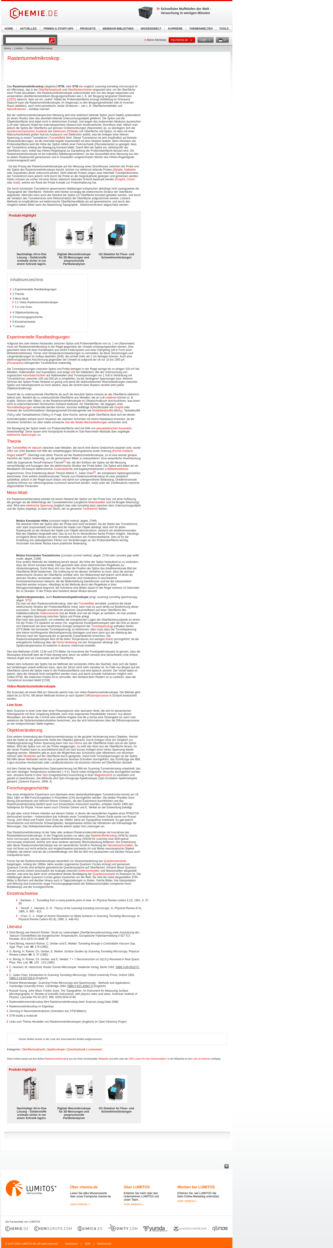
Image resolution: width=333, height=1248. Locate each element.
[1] (25, 454)
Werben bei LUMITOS (196, 1187)
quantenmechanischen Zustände (27, 131)
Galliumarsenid (49, 613)
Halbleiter (130, 169)
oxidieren (111, 397)
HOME (9, 28)
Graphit (120, 179)
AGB (87, 1243)
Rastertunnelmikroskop (56, 1059)
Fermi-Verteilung (67, 642)
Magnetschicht (103, 775)
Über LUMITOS (137, 1187)
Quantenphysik (76, 1049)
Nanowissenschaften (120, 845)
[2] (64, 461)
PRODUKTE (88, 28)
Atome (78, 743)
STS (28, 600)
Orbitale (72, 131)
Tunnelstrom (90, 508)
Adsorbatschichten (34, 375)
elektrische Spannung (39, 505)
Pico (10, 363)
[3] (94, 472)
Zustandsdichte (63, 469)
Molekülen (30, 756)
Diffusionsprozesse (97, 695)
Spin (45, 775)
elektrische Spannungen (22, 434)
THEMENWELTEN (201, 28)
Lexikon (18, 48)
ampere (18, 363)
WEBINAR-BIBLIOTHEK (118, 28)
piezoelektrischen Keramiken (114, 428)
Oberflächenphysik (50, 89)
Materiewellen (96, 502)
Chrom (131, 179)
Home (7, 48)
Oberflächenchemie (80, 89)
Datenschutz (104, 1243)
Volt (73, 372)
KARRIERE (175, 28)
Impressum (71, 1243)
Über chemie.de (84, 1187)
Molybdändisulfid (102, 410)
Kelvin (109, 639)
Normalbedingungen (19, 407)
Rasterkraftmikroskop (104, 835)
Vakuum (37, 447)
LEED (11, 99)
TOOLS (224, 28)
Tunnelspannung (101, 626)
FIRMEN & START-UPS (58, 28)
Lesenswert (95, 1049)
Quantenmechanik (115, 861)
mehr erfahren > (80, 1204)
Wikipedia (103, 1059)
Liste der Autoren (201, 1059)
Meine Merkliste (156, 40)
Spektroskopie (56, 1049)
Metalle (118, 169)
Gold (16, 182)
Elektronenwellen (89, 870)
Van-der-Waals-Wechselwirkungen (86, 422)
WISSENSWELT (151, 28)
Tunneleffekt (56, 137)
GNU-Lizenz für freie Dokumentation (147, 1059)
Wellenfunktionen (118, 469)
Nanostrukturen (16, 109)
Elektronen (59, 131)
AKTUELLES (28, 28)
